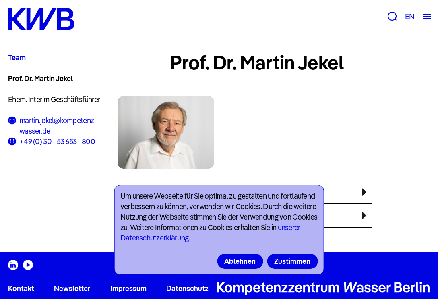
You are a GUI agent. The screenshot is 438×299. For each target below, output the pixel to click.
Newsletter (72, 288)
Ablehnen (240, 261)
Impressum (128, 288)
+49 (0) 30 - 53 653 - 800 (57, 141)
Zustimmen (292, 261)
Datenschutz (187, 288)
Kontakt (21, 288)
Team (17, 57)
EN (409, 16)
